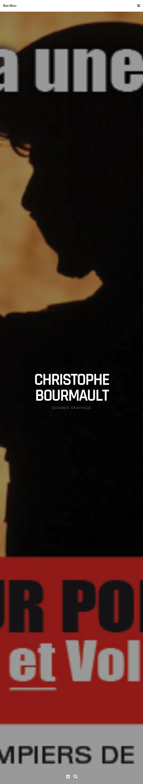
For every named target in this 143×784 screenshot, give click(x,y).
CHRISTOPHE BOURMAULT (71, 388)
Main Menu (71, 5)
